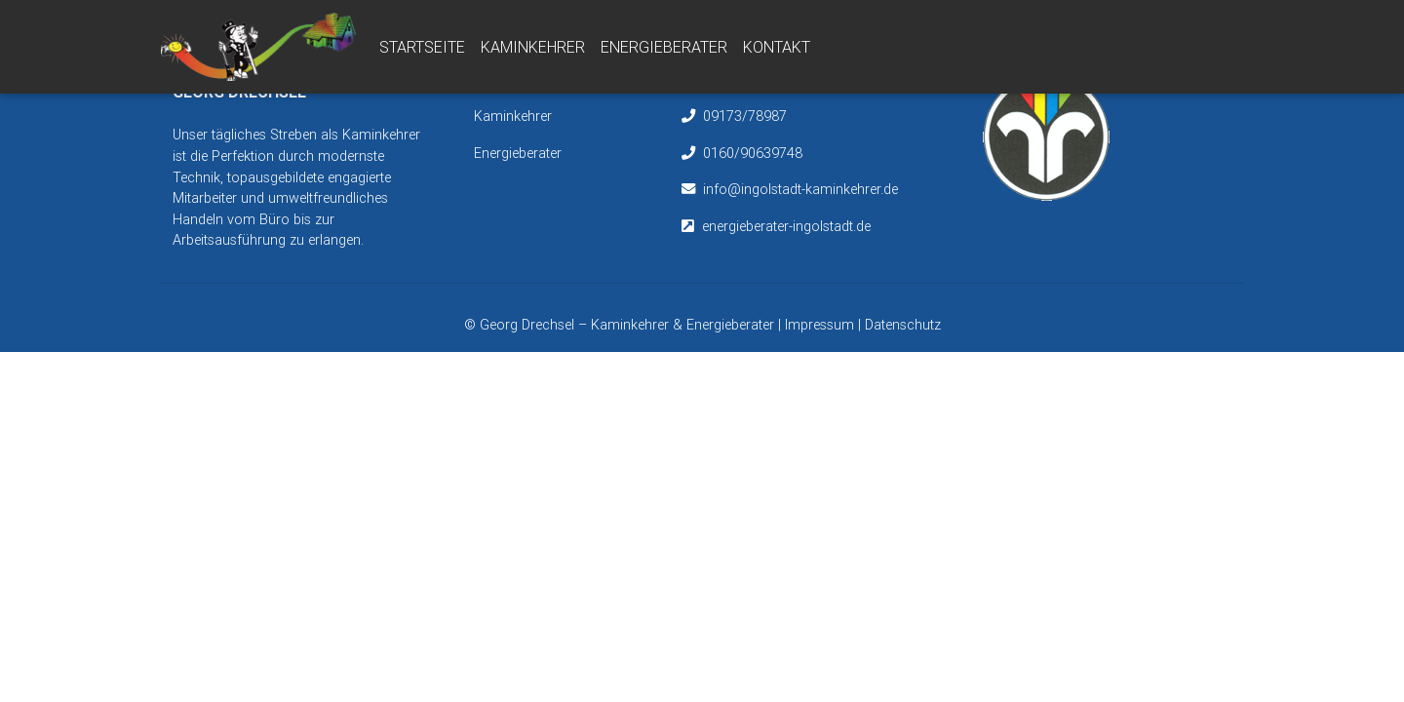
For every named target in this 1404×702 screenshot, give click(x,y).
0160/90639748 (752, 153)
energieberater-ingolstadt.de (786, 226)
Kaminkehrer (533, 50)
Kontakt (776, 50)
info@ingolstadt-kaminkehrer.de (800, 189)
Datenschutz (903, 324)
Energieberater (664, 50)
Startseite (422, 50)
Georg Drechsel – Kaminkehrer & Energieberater (629, 324)
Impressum (819, 324)
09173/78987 (745, 116)
